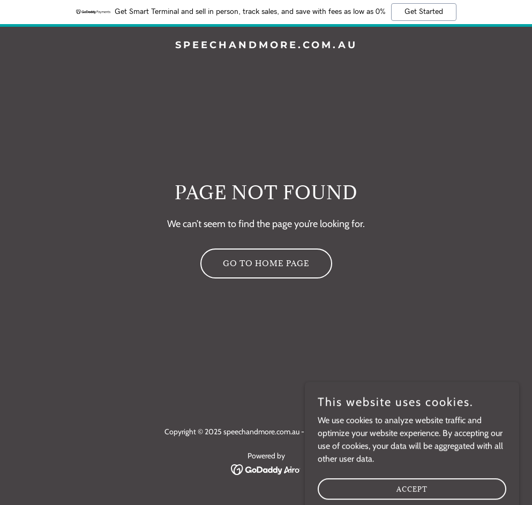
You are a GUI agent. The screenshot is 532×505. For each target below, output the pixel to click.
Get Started (423, 12)
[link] (266, 45)
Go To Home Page (266, 263)
